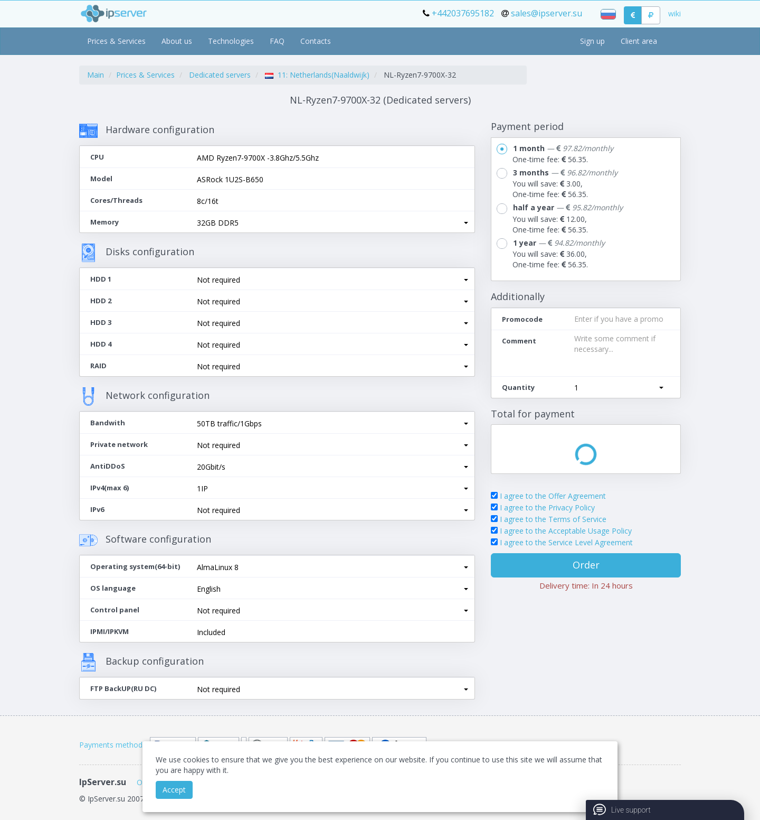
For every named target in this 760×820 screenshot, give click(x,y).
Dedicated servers (220, 75)
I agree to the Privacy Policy (547, 507)
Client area (639, 41)
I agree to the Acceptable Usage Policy (566, 531)
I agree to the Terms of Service (553, 519)
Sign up (592, 41)
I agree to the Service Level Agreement (566, 542)
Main (95, 75)
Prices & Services (116, 41)
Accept (174, 790)
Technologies (231, 41)
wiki (674, 13)
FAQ (277, 41)
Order (586, 564)
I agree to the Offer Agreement (553, 496)
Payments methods (112, 745)
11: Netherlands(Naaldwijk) (317, 75)
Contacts (315, 41)
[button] (332, 223)
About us (177, 41)
